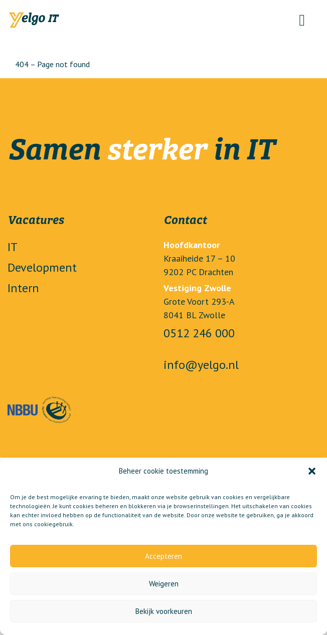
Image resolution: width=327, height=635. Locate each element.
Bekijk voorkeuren (163, 611)
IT (13, 247)
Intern (23, 288)
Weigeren (164, 583)
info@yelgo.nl (201, 364)
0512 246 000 (199, 333)
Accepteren (163, 556)
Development (42, 267)
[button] (312, 471)
